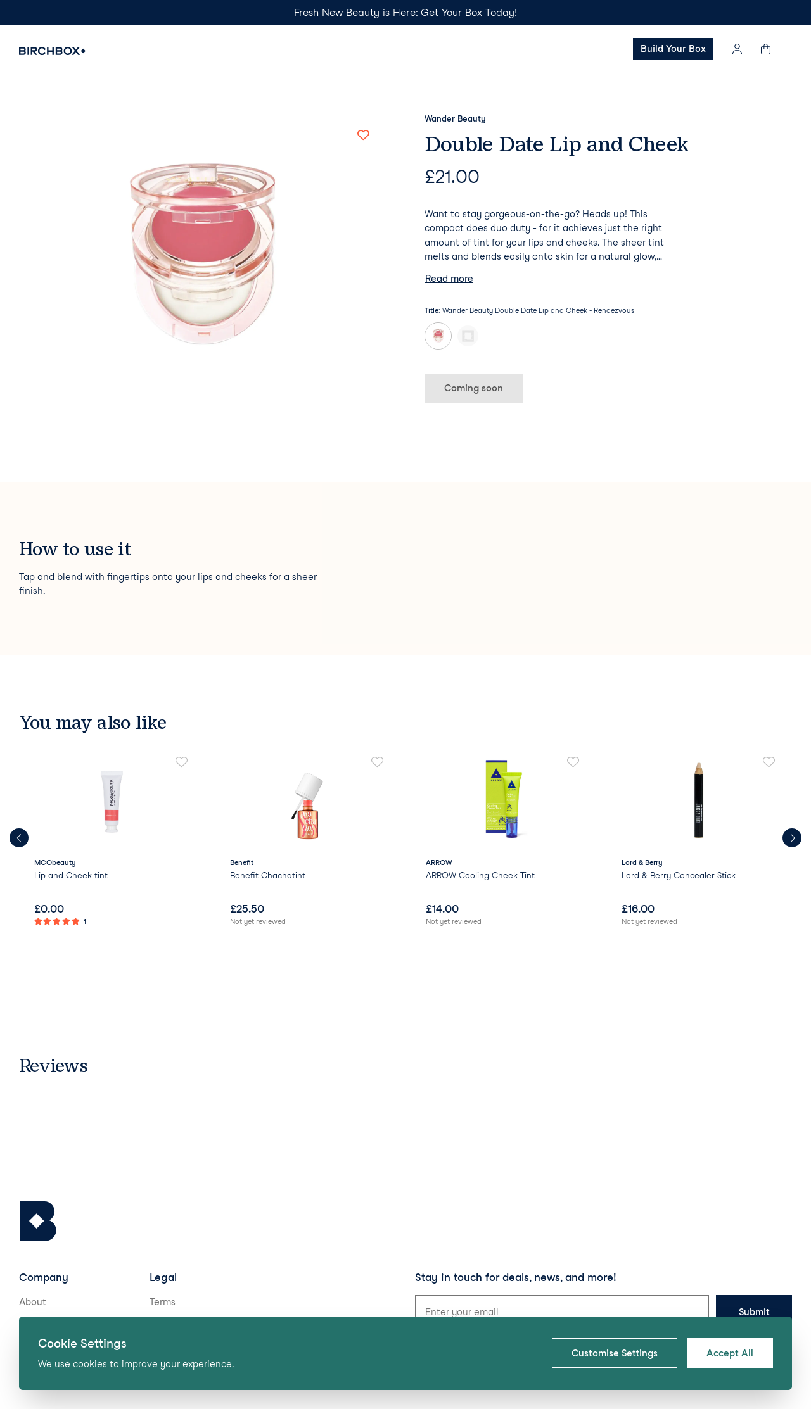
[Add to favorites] (363, 135)
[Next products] (791, 837)
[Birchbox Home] (52, 51)
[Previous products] (19, 837)
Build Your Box (673, 48)
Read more (449, 278)
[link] (112, 842)
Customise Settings (615, 1353)
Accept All (729, 1353)
